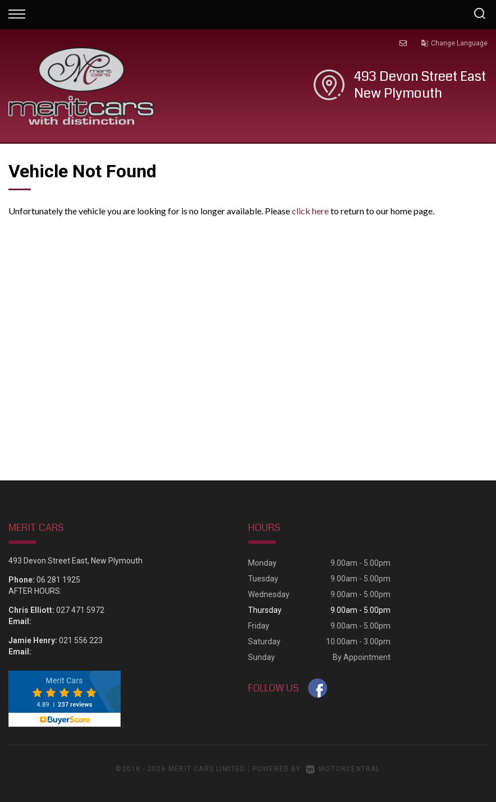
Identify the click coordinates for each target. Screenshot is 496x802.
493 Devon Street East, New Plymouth (75, 560)
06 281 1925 (58, 579)
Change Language (454, 43)
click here (310, 210)
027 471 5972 (80, 610)
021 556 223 (81, 640)
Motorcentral (343, 769)
